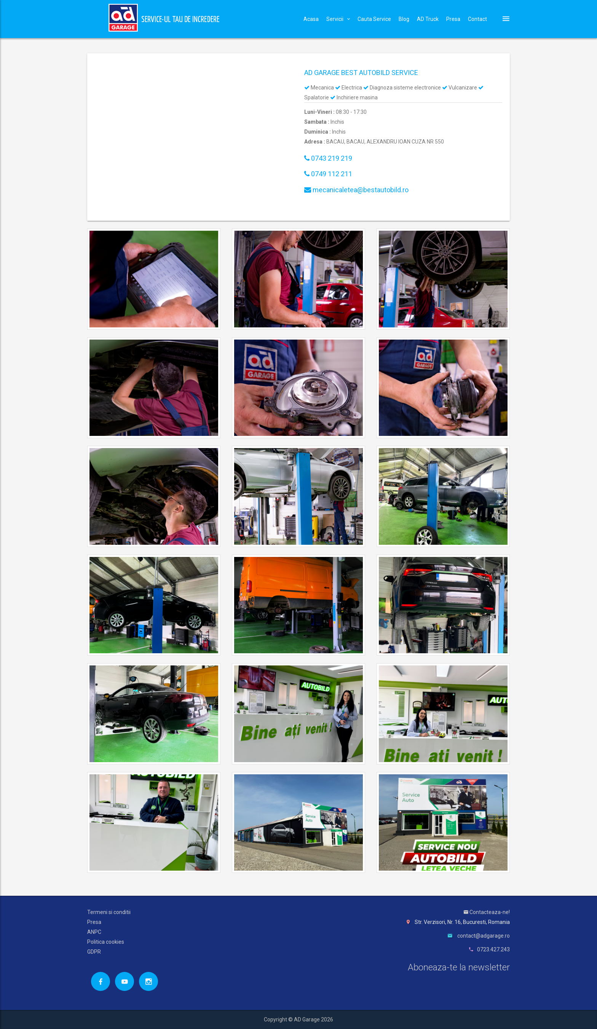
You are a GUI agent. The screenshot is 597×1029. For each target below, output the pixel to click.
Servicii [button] (338, 19)
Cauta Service (374, 19)
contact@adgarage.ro (483, 936)
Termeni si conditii (109, 912)
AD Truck (428, 19)
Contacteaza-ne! (487, 912)
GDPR (94, 952)
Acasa (311, 19)
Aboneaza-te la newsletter (459, 967)
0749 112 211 (328, 174)
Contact (477, 19)
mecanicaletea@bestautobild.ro (356, 190)
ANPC (94, 932)
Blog (404, 19)
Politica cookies (105, 942)
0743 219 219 (328, 158)
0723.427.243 (493, 949)
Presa (453, 19)
